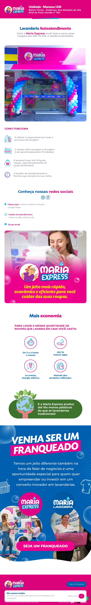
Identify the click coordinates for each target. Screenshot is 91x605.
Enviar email (14, 224)
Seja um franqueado (76, 584)
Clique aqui (13, 204)
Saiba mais (73, 596)
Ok (81, 596)
